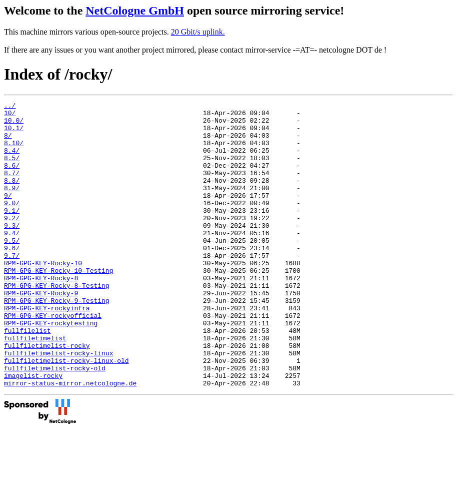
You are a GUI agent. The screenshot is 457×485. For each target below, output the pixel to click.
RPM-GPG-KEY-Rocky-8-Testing (57, 322)
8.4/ (12, 160)
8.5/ (12, 169)
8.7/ (12, 187)
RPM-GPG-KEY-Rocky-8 (41, 313)
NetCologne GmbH (135, 10)
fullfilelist (27, 376)
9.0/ (12, 223)
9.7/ (12, 286)
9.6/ (12, 277)
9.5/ (12, 268)
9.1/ (12, 232)
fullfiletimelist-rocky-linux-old (66, 412)
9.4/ (12, 259)
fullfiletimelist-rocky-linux (58, 403)
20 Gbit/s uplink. (198, 32)
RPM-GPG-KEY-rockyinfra (47, 349)
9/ (8, 214)
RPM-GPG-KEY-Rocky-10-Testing (58, 304)
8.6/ (12, 178)
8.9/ (12, 205)
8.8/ (12, 196)
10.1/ (14, 133)
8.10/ (14, 151)
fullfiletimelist (35, 385)
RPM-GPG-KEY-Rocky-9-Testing (57, 340)
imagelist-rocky (33, 430)
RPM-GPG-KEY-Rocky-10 (43, 295)
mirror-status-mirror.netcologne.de (70, 439)
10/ (10, 115)
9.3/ (12, 250)
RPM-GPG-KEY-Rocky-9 (41, 331)
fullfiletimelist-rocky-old (55, 421)
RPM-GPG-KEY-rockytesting (51, 367)
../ (10, 106)
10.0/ (14, 124)
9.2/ (12, 241)
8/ (8, 142)
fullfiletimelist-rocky (47, 394)
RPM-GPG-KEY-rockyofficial (53, 358)
